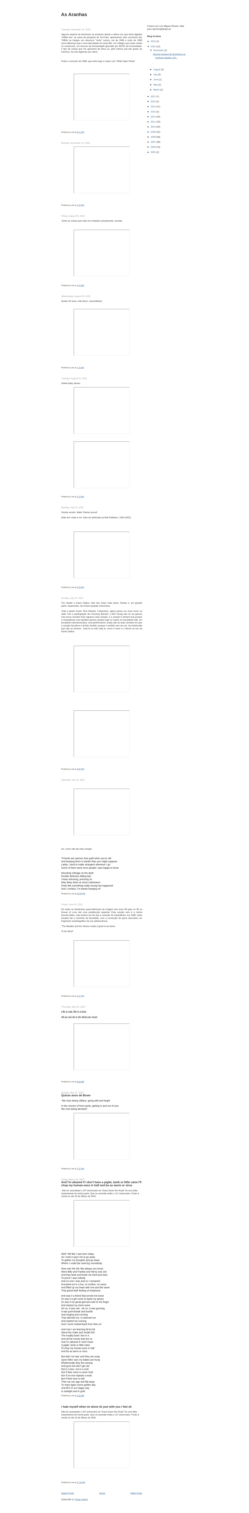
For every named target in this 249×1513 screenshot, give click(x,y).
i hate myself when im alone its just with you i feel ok (96, 1406)
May (155, 84)
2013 (153, 111)
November (158, 50)
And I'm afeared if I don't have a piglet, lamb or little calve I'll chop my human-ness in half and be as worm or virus (101, 1184)
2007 (153, 142)
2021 (153, 96)
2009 (153, 132)
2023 (153, 41)
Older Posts (136, 1493)
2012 (153, 116)
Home (102, 1493)
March (156, 89)
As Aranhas (74, 14)
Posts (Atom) (81, 1499)
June (156, 79)
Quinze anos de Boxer (76, 1095)
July (155, 74)
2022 (153, 46)
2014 (153, 106)
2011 (153, 121)
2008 (153, 137)
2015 (153, 101)
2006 (153, 147)
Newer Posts (67, 1493)
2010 (153, 126)
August (157, 69)
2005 (153, 152)
